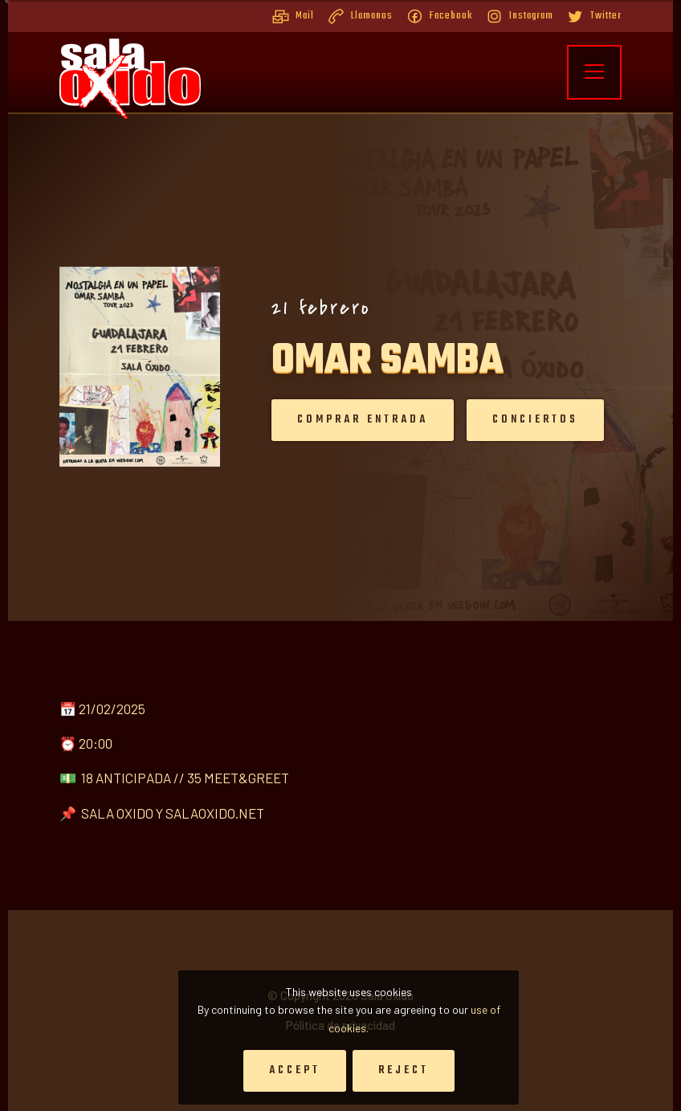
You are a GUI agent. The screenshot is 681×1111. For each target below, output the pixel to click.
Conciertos (519, 419)
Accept (294, 1070)
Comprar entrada (346, 419)
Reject (403, 1070)
